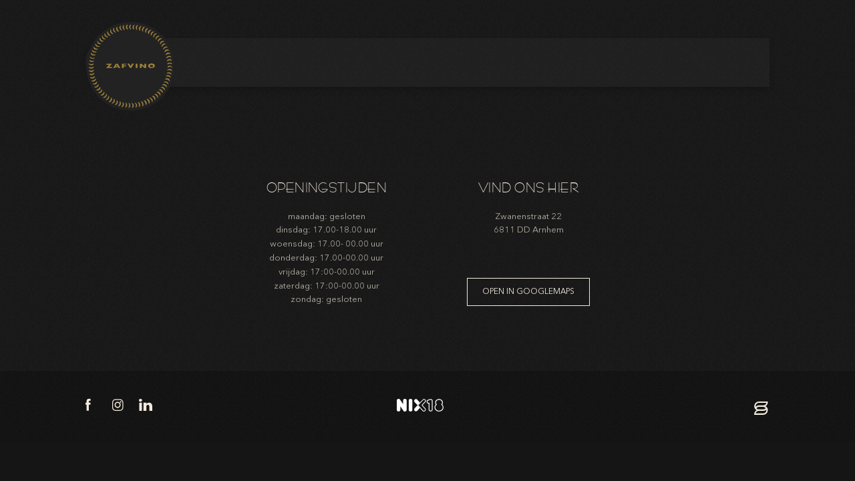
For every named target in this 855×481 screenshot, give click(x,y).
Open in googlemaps (528, 291)
